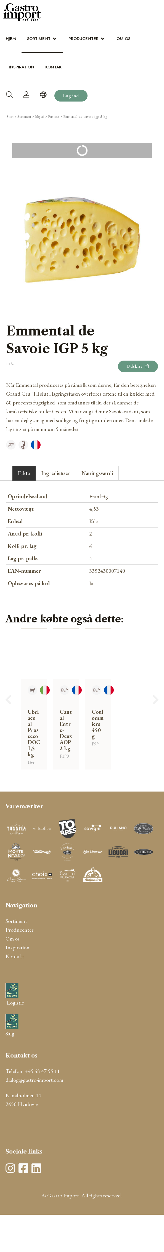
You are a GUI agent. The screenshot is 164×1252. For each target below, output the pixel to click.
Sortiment (39, 39)
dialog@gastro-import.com (34, 1079)
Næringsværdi (97, 473)
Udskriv (137, 366)
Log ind (71, 95)
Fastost (53, 117)
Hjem (11, 39)
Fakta (24, 473)
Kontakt (54, 67)
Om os (123, 39)
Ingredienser (55, 473)
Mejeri (39, 117)
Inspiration (21, 67)
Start (10, 117)
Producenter (83, 39)
